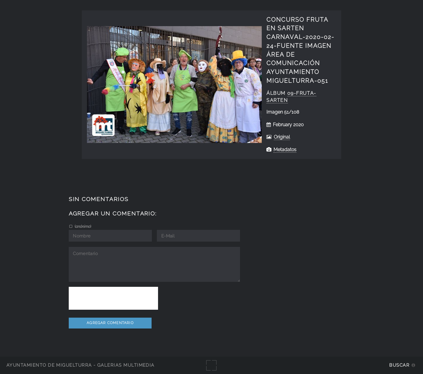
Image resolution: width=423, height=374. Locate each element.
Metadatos (284, 149)
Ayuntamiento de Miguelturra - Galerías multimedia (80, 365)
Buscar (399, 365)
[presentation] (113, 298)
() (82, 226)
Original (282, 137)
